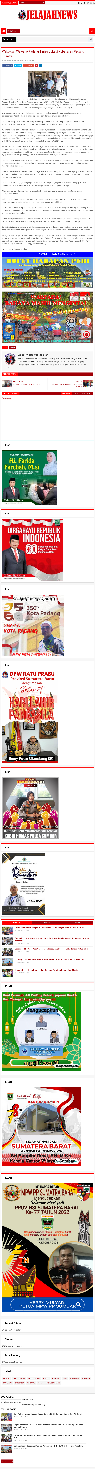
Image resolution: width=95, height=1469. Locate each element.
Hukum (22, 1379)
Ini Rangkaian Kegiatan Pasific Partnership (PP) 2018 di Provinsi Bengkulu (50, 959)
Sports (40, 1383)
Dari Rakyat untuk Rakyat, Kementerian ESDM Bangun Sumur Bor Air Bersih (50, 928)
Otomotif (86, 1379)
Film (14, 1379)
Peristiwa (31, 1383)
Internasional (34, 1379)
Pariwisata (7, 1383)
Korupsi (46, 1379)
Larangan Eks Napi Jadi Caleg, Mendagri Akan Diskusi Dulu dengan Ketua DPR (51, 949)
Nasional (56, 1379)
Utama (12, 347)
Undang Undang (53, 1383)
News (65, 1379)
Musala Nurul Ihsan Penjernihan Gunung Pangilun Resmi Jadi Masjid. (47, 970)
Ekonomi (6, 1379)
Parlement (19, 1383)
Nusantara (74, 1379)
